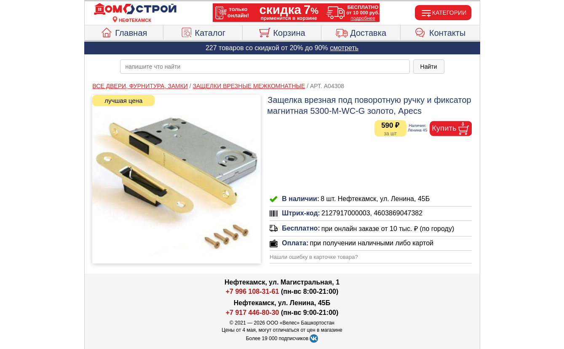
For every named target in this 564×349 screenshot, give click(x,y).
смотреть (344, 47)
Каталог (203, 31)
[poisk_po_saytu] (265, 66)
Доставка (360, 31)
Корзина (281, 31)
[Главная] (135, 9)
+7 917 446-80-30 (252, 312)
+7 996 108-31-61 (252, 291)
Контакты (439, 31)
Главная (123, 31)
